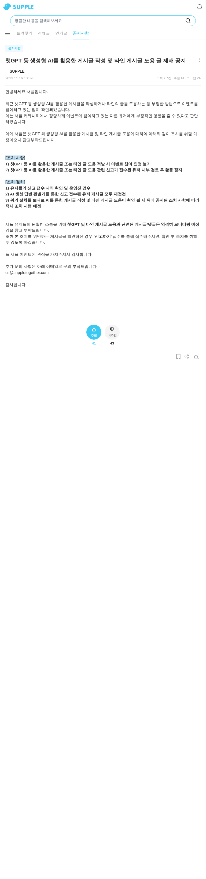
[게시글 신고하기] (196, 357)
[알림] (199, 6)
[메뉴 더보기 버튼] (7, 33)
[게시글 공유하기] (187, 357)
